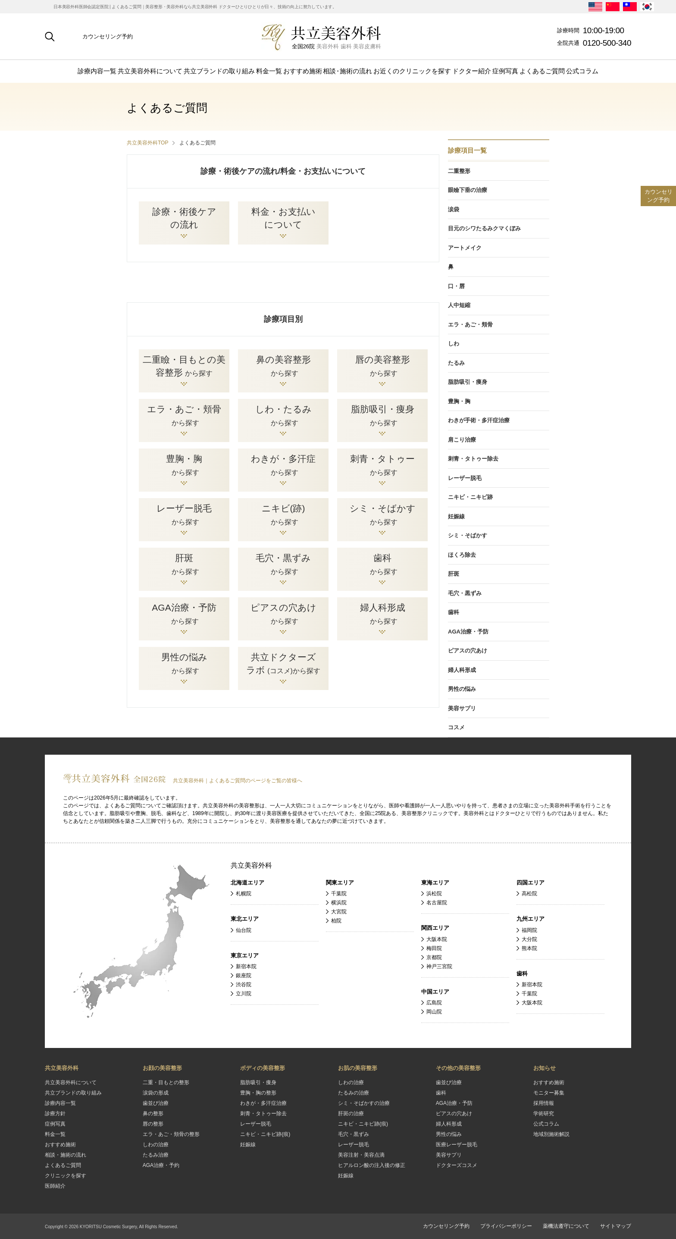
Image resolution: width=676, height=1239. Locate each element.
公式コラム (582, 71)
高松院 (529, 894)
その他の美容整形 (458, 1068)
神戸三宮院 (439, 966)
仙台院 (243, 930)
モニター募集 (548, 1093)
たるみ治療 (156, 1155)
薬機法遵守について (566, 1226)
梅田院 (434, 948)
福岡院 (529, 930)
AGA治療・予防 (468, 631)
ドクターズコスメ (456, 1165)
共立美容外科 (251, 865)
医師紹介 (55, 1186)
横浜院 (339, 903)
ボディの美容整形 (262, 1068)
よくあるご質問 (542, 71)
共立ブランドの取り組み (219, 71)
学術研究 (543, 1113)
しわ (453, 343)
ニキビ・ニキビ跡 (470, 497)
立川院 (243, 994)
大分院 (529, 939)
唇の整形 (153, 1124)
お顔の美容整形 (162, 1068)
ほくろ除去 (462, 555)
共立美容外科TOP (147, 143)
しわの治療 (156, 1145)
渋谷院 (243, 985)
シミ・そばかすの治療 (364, 1103)
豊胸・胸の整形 (258, 1093)
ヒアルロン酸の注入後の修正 (371, 1165)
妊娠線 (456, 516)
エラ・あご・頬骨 (470, 324)
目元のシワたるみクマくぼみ (484, 228)
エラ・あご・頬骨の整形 (171, 1134)
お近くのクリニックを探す (412, 71)
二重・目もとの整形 (166, 1082)
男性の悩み (462, 689)
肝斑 (453, 574)
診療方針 (55, 1113)
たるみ (456, 363)
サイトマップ (615, 1226)
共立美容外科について (150, 71)
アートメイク (465, 248)
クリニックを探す (65, 1176)
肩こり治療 (462, 439)
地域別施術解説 (551, 1134)
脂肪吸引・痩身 (467, 382)
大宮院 (339, 912)
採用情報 (543, 1103)
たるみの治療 (353, 1093)
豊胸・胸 (459, 401)
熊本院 (529, 948)
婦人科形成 (462, 670)
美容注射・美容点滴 (361, 1155)
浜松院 (434, 894)
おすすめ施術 (302, 71)
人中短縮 (459, 305)
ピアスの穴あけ (467, 650)
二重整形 (459, 171)
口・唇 (456, 286)
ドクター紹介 (471, 71)
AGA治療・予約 (161, 1165)
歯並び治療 (156, 1103)
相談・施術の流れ (65, 1155)
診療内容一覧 (97, 71)
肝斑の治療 (351, 1113)
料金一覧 (269, 71)
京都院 (434, 957)
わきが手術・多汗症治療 (479, 420)
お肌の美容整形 (357, 1068)
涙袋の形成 (156, 1093)
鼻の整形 (153, 1113)
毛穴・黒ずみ (465, 593)
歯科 (453, 612)
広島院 (434, 1003)
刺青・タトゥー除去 (473, 458)
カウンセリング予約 (107, 36)
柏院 (336, 921)
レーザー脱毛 (465, 478)
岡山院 (434, 1012)
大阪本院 (436, 939)
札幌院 (243, 894)
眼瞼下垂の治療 (467, 190)
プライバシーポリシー (506, 1226)
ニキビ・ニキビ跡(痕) (265, 1134)
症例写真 (505, 71)
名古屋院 (436, 903)
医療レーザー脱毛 (456, 1145)
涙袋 (453, 209)
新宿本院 (246, 966)
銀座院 (243, 975)
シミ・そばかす (467, 535)
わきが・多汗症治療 (263, 1103)
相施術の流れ (347, 71)
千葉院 (339, 894)
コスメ (456, 727)
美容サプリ (462, 708)
